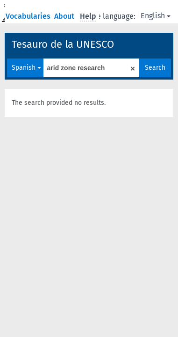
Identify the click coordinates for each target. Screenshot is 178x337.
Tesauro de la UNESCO (63, 44)
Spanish (26, 68)
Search (155, 68)
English (156, 15)
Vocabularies (29, 16)
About (65, 16)
